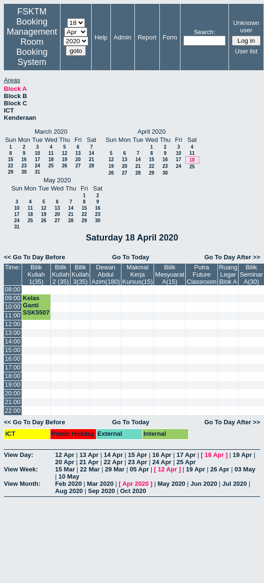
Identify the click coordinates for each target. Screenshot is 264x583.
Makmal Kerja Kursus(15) (137, 274)
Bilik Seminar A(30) (251, 274)
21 (91, 159)
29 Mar (114, 469)
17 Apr (186, 454)
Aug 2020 (69, 490)
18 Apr (214, 454)
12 (64, 153)
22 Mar (90, 469)
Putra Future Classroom (201, 274)
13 (78, 153)
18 (51, 159)
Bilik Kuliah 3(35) (80, 274)
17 (37, 159)
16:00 (13, 358)
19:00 (13, 384)
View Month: (22, 483)
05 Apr (139, 469)
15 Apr (137, 454)
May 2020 (171, 483)
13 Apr (88, 454)
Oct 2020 (133, 490)
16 (23, 159)
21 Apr (88, 462)
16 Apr (161, 454)
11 (51, 153)
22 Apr (113, 462)
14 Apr (113, 454)
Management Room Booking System (32, 47)
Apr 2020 (135, 483)
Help (101, 37)
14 (91, 153)
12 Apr (64, 454)
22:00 (13, 410)
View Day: (18, 454)
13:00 (13, 332)
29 (10, 172)
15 (10, 159)
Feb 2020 (68, 483)
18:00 (13, 376)
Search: (205, 32)
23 (23, 165)
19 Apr (242, 454)
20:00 (13, 393)
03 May (245, 469)
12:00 (13, 324)
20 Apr (64, 462)
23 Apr (137, 462)
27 (78, 165)
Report (147, 37)
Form (170, 37)
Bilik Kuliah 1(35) (36, 274)
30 (23, 172)
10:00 (13, 306)
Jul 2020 (234, 483)
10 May (69, 476)
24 (37, 165)
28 (91, 165)
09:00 (13, 298)
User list (246, 51)
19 (64, 159)
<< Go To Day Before (34, 257)
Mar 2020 (100, 483)
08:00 (13, 289)
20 (78, 159)
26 (64, 165)
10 (37, 153)
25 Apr (186, 462)
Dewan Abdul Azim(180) (105, 274)
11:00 (13, 315)
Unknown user (246, 26)
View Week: (21, 469)
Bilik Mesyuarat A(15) (169, 274)
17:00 (13, 367)
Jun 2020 (204, 483)
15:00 (13, 350)
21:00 (13, 402)
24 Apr (161, 462)
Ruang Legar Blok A (228, 274)
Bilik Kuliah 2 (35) (60, 274)
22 (10, 165)
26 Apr (219, 469)
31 (37, 172)
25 (51, 165)
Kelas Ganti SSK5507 (36, 305)
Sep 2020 (101, 490)
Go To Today (131, 257)
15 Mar (65, 469)
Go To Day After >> (232, 257)
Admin (123, 37)
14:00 (13, 341)
